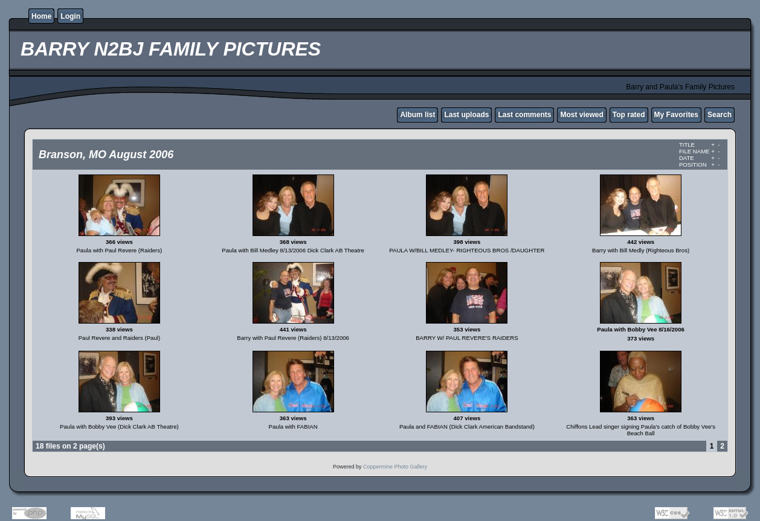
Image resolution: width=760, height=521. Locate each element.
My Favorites (676, 114)
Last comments (524, 114)
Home (41, 16)
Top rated (629, 114)
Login (70, 16)
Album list (417, 114)
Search (719, 114)
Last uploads (466, 114)
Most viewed (581, 114)
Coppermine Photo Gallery (395, 467)
